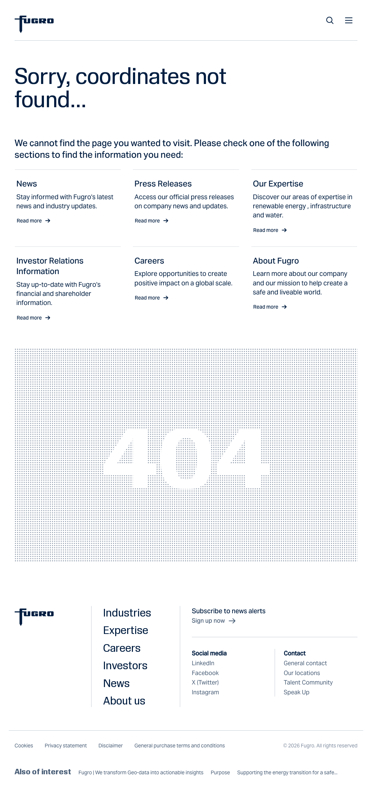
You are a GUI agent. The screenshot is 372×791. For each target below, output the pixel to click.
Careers (122, 648)
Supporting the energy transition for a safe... (287, 773)
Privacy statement (66, 745)
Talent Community (308, 682)
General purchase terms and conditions (179, 745)
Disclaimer (110, 745)
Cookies (24, 745)
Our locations (302, 673)
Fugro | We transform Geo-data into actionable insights (140, 773)
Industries (127, 612)
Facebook (205, 673)
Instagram (205, 692)
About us (124, 700)
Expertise (125, 630)
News (116, 683)
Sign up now (214, 621)
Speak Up (297, 692)
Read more (33, 220)
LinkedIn (203, 663)
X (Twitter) (205, 682)
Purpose (220, 773)
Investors (125, 665)
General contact (305, 663)
